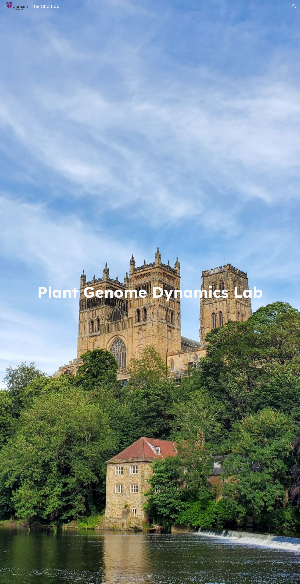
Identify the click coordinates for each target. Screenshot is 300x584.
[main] (149, 292)
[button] (294, 6)
